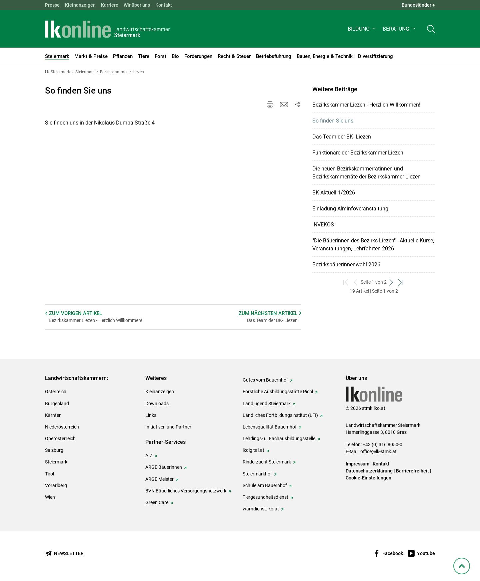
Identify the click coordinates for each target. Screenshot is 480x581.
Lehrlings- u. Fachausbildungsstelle (279, 438)
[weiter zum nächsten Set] (391, 282)
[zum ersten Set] (346, 282)
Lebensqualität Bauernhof (270, 427)
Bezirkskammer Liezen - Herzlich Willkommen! (366, 105)
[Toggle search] (431, 29)
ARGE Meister (159, 479)
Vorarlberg (56, 485)
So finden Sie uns (332, 121)
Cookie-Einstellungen (368, 477)
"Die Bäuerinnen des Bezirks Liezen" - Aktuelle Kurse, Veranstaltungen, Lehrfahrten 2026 (373, 244)
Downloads (157, 403)
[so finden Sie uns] (145, 212)
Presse (52, 5)
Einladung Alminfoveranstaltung (350, 208)
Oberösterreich (60, 438)
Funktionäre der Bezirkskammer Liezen (357, 152)
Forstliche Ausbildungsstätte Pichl (278, 391)
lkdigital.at (253, 450)
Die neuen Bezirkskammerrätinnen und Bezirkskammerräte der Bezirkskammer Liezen (366, 172)
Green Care (156, 502)
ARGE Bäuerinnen (163, 467)
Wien (50, 497)
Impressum (357, 463)
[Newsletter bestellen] (64, 553)
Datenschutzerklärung (369, 470)
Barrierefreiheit (412, 470)
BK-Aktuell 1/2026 (333, 192)
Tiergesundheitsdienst (265, 497)
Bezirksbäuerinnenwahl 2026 (346, 264)
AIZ (148, 455)
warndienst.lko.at (261, 508)
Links (150, 415)
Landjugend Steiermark (267, 403)
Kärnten (53, 415)
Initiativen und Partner (168, 427)
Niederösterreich (62, 427)
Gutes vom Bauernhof (265, 380)
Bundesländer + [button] (418, 5)
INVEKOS (323, 224)
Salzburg (54, 450)
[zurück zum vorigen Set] (356, 282)
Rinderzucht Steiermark (267, 461)
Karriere (109, 5)
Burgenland (57, 403)
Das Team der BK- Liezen (341, 137)
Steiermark (56, 461)
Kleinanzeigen (80, 5)
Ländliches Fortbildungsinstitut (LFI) (280, 415)
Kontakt (163, 5)
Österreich (55, 391)
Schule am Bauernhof (265, 485)
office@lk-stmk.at (378, 451)
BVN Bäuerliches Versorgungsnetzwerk (185, 490)
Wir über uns (137, 5)
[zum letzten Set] (401, 282)
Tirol (49, 473)
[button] (362, 29)
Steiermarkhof (257, 473)
